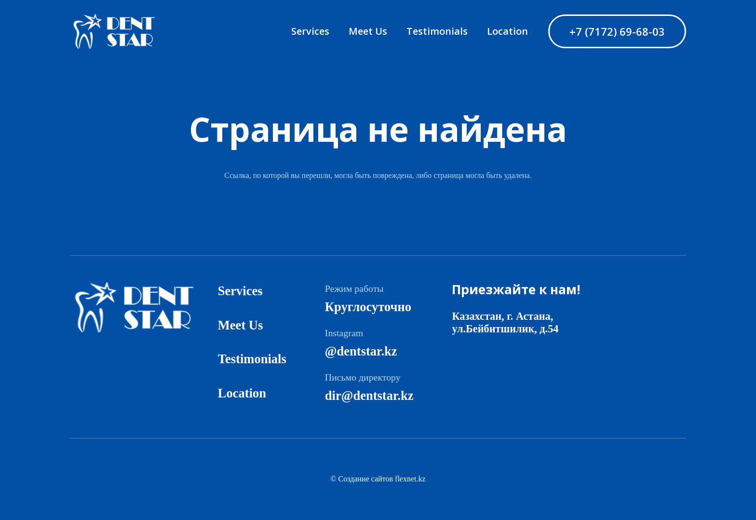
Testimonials (252, 359)
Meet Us (240, 325)
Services (240, 291)
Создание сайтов (365, 479)
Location (242, 393)
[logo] (119, 31)
